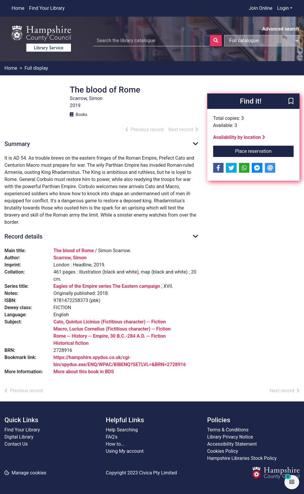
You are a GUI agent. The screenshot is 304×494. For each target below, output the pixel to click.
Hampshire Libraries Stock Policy (242, 458)
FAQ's (111, 437)
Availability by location (239, 137)
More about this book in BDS (83, 371)
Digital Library (19, 437)
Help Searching (122, 430)
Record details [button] (23, 236)
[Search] (216, 40)
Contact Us (16, 444)
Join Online (261, 8)
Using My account (124, 451)
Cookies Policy (222, 451)
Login (283, 8)
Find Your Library (46, 8)
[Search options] (262, 40)
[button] (291, 101)
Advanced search (280, 29)
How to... (115, 444)
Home (18, 8)
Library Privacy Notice (230, 437)
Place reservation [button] (264, 150)
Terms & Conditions (228, 430)
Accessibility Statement (232, 444)
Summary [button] (17, 143)
